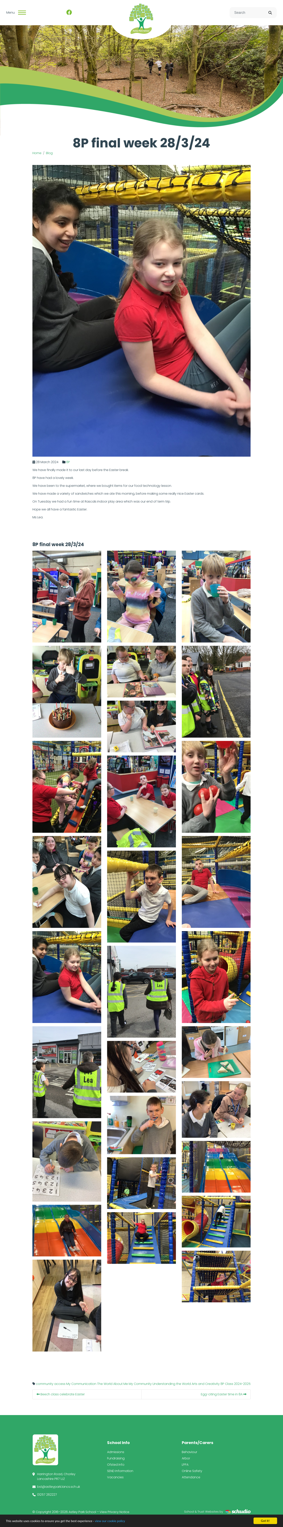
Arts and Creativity (223, 1384)
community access (68, 1384)
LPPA (185, 1464)
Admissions (115, 1452)
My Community (158, 1384)
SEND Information (120, 1471)
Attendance (191, 1477)
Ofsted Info (115, 1464)
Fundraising (116, 1458)
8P (86, 462)
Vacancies (115, 1477)
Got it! (265, 1521)
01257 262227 (47, 1494)
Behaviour (189, 1452)
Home (36, 153)
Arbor (186, 1458)
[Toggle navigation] (22, 12)
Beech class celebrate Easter (78, 1394)
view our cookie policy (110, 1521)
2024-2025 (260, 1384)
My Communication (99, 1384)
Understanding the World (189, 1384)
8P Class (244, 1384)
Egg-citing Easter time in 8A (241, 1394)
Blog (49, 153)
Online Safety (192, 1471)
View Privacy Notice (114, 1512)
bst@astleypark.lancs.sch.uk (58, 1486)
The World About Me (130, 1384)
